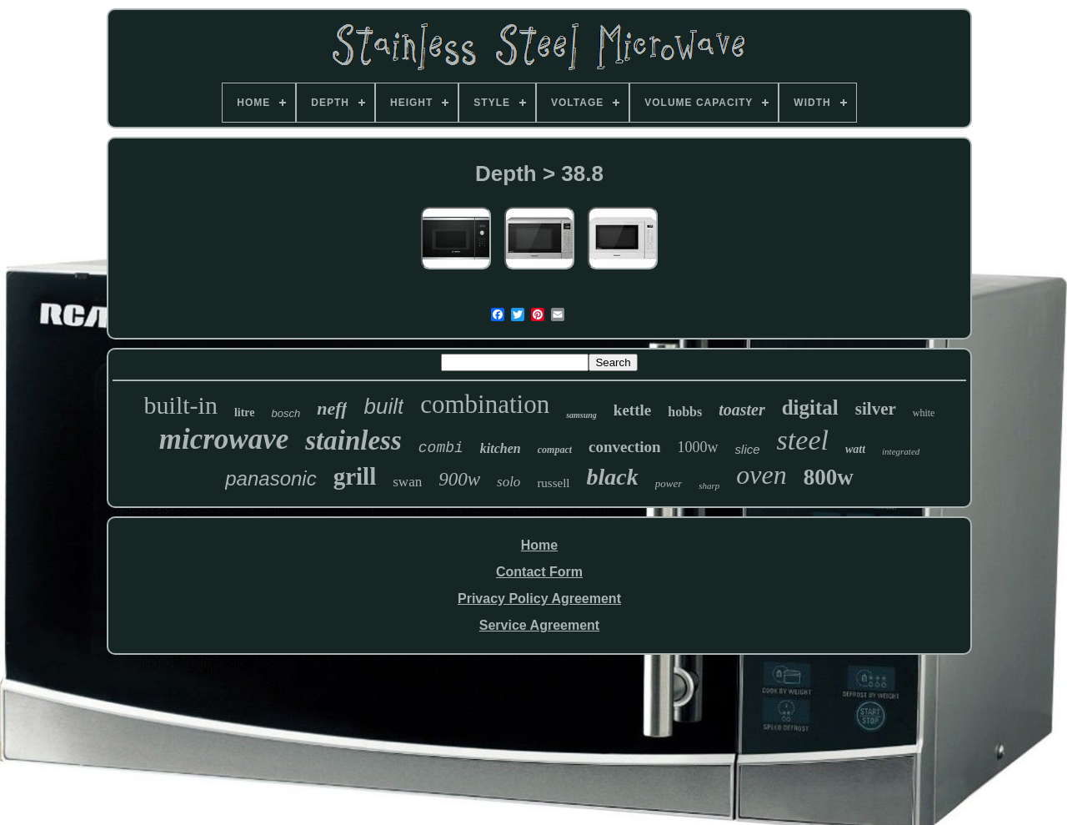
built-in (181, 405)
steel (803, 440)
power (669, 483)
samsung (581, 415)
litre (244, 412)
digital (810, 407)
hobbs (685, 412)
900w (459, 479)
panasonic (270, 478)
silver (875, 409)
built (383, 406)
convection (625, 446)
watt (855, 449)
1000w (698, 447)
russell (553, 483)
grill (355, 476)
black (613, 477)
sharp (709, 485)
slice (747, 449)
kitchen (500, 448)
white (924, 413)
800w (829, 477)
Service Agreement (539, 625)
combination (484, 404)
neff (332, 408)
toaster (742, 409)
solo (508, 482)
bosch (286, 413)
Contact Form (539, 572)
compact (555, 449)
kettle (632, 410)
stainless (353, 440)
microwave (224, 439)
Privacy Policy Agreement (539, 598)
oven (761, 475)
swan (407, 482)
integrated (900, 451)
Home (539, 545)
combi (440, 448)
